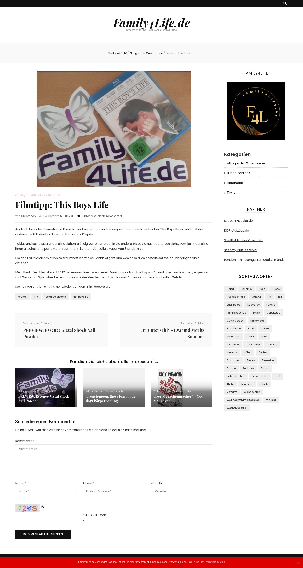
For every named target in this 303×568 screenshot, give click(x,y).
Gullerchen (28, 216)
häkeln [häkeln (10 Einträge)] (265, 328)
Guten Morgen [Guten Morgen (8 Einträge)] (235, 320)
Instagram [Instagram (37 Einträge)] (233, 336)
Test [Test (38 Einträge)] (277, 376)
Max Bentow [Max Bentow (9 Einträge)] (253, 344)
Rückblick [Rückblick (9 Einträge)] (248, 368)
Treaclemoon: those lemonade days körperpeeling (110, 398)
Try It (231, 192)
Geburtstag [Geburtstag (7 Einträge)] (273, 312)
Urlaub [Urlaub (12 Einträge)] (264, 384)
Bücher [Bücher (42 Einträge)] (276, 289)
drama (22, 296)
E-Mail (88, 483)
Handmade (235, 183)
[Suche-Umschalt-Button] (285, 3)
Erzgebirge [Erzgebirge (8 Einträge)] (253, 304)
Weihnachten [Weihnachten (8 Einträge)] (252, 392)
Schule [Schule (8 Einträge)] (265, 368)
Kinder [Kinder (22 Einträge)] (250, 336)
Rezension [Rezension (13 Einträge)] (268, 360)
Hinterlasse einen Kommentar (102, 216)
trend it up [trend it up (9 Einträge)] (247, 384)
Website (157, 483)
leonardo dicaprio (55, 296)
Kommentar (24, 441)
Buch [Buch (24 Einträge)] (262, 289)
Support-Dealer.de (238, 220)
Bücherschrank (238, 173)
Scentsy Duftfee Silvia (240, 250)
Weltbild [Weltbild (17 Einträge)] (271, 400)
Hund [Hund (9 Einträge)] (251, 328)
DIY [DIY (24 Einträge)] (269, 296)
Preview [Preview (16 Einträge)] (263, 352)
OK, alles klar (196, 561)
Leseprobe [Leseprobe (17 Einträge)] (233, 344)
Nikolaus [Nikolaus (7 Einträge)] (232, 352)
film (36, 296)
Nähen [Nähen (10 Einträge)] (248, 352)
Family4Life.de (151, 22)
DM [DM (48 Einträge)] (280, 296)
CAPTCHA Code (95, 515)
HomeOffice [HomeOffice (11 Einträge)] (234, 328)
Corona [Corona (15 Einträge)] (256, 296)
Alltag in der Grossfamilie (37, 195)
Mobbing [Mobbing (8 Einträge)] (272, 344)
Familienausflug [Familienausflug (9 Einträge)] (236, 312)
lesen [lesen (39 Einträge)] (264, 336)
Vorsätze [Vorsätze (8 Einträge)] (232, 392)
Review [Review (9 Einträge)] (251, 360)
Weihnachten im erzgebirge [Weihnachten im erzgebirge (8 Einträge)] (243, 400)
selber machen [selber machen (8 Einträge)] (236, 376)
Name (20, 483)
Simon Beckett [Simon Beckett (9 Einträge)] (260, 376)
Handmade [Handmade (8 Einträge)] (257, 320)
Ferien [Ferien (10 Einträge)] (256, 312)
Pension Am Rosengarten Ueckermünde (254, 260)
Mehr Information (215, 561)
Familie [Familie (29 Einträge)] (270, 304)
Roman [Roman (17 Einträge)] (231, 368)
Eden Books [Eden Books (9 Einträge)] (233, 304)
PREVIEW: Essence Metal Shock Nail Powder (43, 398)
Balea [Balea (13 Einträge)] (230, 289)
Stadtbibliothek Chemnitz (243, 240)
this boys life (80, 296)
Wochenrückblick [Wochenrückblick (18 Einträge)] (237, 407)
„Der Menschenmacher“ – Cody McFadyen (179, 398)
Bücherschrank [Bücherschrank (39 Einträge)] (236, 296)
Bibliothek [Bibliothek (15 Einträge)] (246, 289)
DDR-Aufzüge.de (236, 230)
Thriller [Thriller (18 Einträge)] (230, 384)
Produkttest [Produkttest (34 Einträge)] (233, 360)
